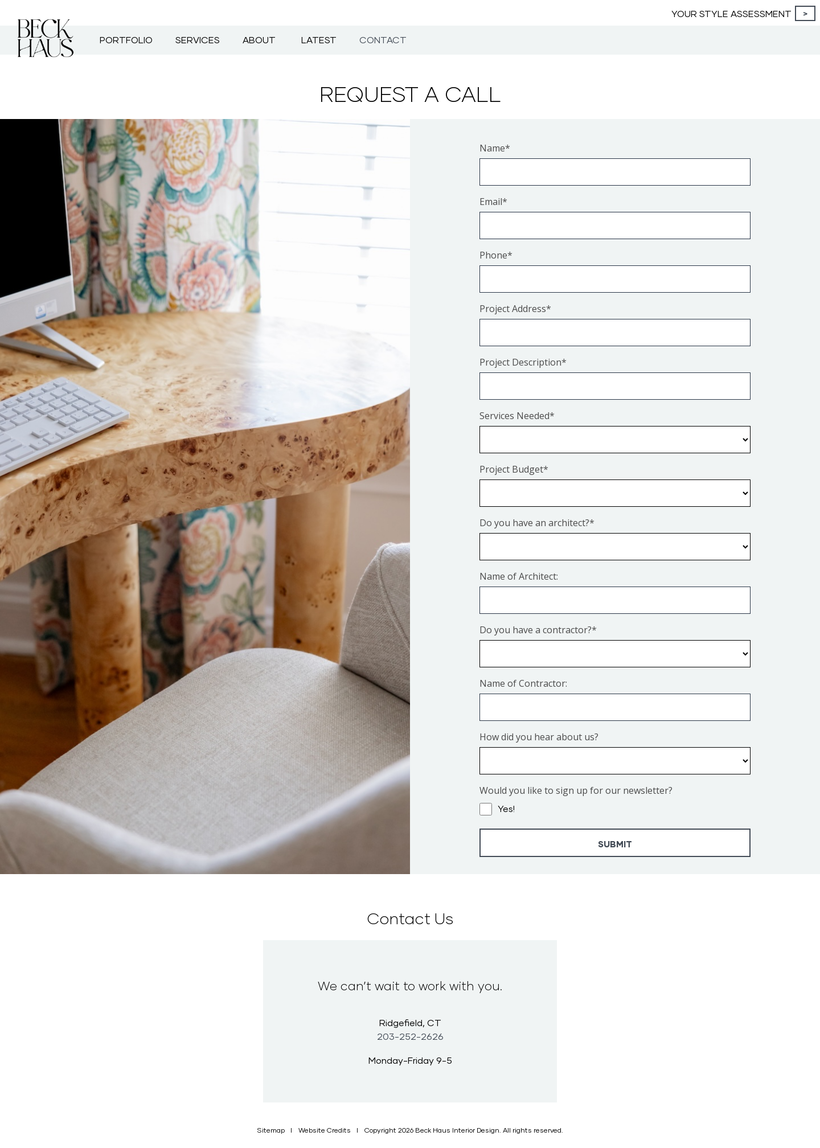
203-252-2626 (410, 1036)
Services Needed (517, 415)
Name (494, 148)
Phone (495, 255)
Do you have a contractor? (538, 630)
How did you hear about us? (538, 737)
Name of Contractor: (523, 683)
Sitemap (271, 1130)
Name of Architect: (518, 576)
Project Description (523, 362)
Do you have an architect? (536, 522)
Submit (615, 844)
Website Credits (324, 1130)
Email (493, 201)
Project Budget (513, 469)
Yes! (506, 808)
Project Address (515, 308)
